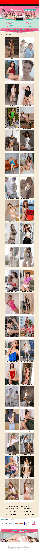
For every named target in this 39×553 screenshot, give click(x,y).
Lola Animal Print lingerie (27, 431)
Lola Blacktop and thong (27, 105)
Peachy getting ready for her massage (12, 198)
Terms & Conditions (31, 546)
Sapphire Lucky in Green (12, 128)
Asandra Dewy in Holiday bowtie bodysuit (12, 384)
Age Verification (19, 547)
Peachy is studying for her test (12, 291)
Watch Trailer (19, 18)
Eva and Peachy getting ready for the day (12, 407)
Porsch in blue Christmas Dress (12, 361)
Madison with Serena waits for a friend (26, 268)
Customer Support (7, 546)
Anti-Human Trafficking (26, 547)
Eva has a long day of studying (27, 58)
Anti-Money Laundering (12, 547)
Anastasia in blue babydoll (12, 431)
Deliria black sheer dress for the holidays (27, 314)
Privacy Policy (24, 546)
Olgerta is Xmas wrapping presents (27, 361)
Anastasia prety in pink (27, 175)
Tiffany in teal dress (12, 175)
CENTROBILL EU (19, 549)
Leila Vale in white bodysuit (12, 105)
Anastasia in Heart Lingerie (12, 221)
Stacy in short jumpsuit (27, 128)
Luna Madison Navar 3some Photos (27, 198)
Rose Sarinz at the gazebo (26, 477)
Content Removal (18, 546)
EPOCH (13, 549)
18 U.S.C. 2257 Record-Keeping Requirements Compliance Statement (19, 548)
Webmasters (13, 546)
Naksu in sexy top (12, 477)
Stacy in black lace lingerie (26, 454)
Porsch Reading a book (12, 151)
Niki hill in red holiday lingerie (27, 384)
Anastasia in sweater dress (26, 407)
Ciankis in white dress (26, 151)
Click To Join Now (29, 10)
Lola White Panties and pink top (27, 291)
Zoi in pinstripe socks (12, 268)
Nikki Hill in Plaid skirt (12, 454)
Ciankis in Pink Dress (12, 314)
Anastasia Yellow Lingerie (12, 58)
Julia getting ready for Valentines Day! (26, 221)
